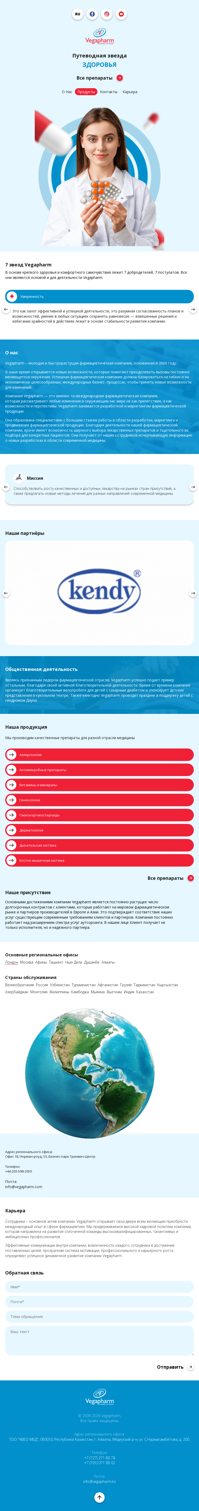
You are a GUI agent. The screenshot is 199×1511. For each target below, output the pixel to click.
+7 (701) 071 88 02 (99, 1462)
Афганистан (108, 985)
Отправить (175, 1367)
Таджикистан (144, 985)
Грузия (126, 985)
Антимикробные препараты (36, 770)
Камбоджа (80, 992)
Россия (42, 985)
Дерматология (24, 830)
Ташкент (56, 962)
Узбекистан (60, 985)
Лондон (11, 962)
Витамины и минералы (31, 785)
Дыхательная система (31, 845)
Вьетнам (114, 992)
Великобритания (19, 985)
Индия (129, 992)
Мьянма (98, 992)
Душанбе (92, 962)
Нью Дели (73, 962)
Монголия (38, 992)
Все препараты (99, 78)
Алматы (108, 962)
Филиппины (59, 992)
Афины (41, 962)
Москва (26, 962)
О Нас (67, 91)
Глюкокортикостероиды (33, 815)
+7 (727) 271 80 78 (99, 1457)
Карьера (130, 91)
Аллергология (24, 755)
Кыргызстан (167, 985)
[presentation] (6, 309)
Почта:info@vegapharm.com (23, 1184)
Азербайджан (16, 992)
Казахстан (145, 992)
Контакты (108, 91)
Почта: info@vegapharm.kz (99, 1479)
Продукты (86, 91)
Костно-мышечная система (35, 860)
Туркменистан (84, 985)
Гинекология (23, 800)
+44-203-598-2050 (18, 1171)
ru (77, 13)
